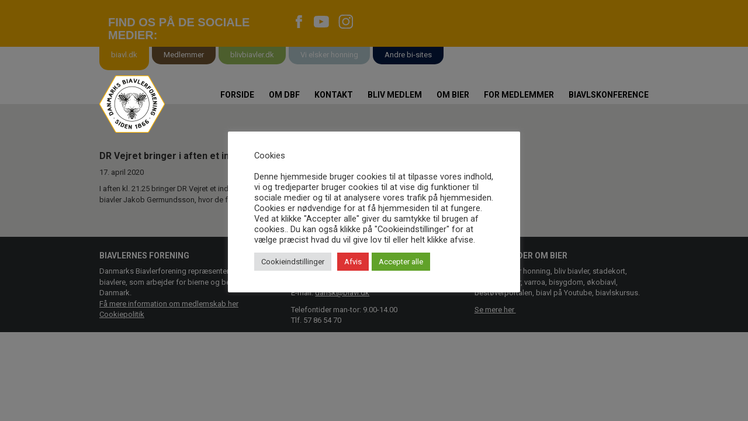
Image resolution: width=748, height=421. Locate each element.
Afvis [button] (353, 261)
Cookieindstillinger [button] (292, 261)
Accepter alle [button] (401, 261)
